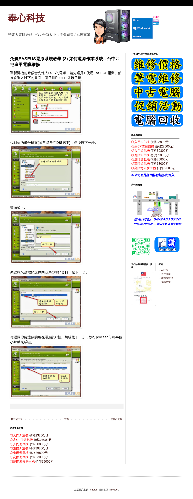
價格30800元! (38, 444)
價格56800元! (38, 452)
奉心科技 (26, 18)
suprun (93, 489)
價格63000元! (38, 457)
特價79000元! (45, 461)
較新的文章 (17, 419)
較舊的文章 (116, 419)
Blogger (114, 489)
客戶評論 (166, 274)
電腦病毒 (166, 281)
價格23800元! (38, 435)
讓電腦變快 (167, 278)
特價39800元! (38, 448)
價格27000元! (43, 440)
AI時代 (164, 270)
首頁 (66, 419)
